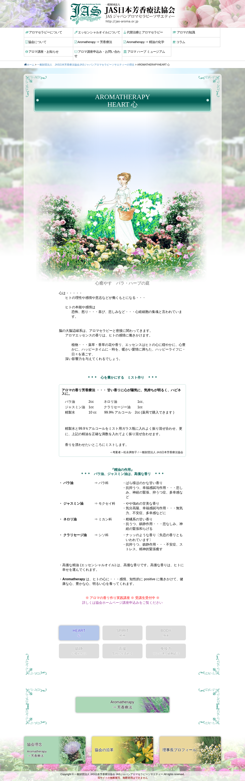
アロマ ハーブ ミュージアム (143, 51)
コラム (179, 41)
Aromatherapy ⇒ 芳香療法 (93, 41)
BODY (166, 628)
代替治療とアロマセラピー (142, 32)
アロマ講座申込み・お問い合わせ (98, 51)
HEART (79, 628)
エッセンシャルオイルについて (96, 32)
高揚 (122, 646)
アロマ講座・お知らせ (41, 51)
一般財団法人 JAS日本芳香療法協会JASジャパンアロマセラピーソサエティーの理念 (85, 59)
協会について (36, 41)
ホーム (30, 59)
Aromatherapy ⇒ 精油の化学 (143, 41)
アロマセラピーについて (43, 32)
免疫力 (166, 646)
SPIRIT (122, 628)
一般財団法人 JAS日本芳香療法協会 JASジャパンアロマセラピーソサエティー (118, 774)
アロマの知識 (183, 32)
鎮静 (79, 646)
